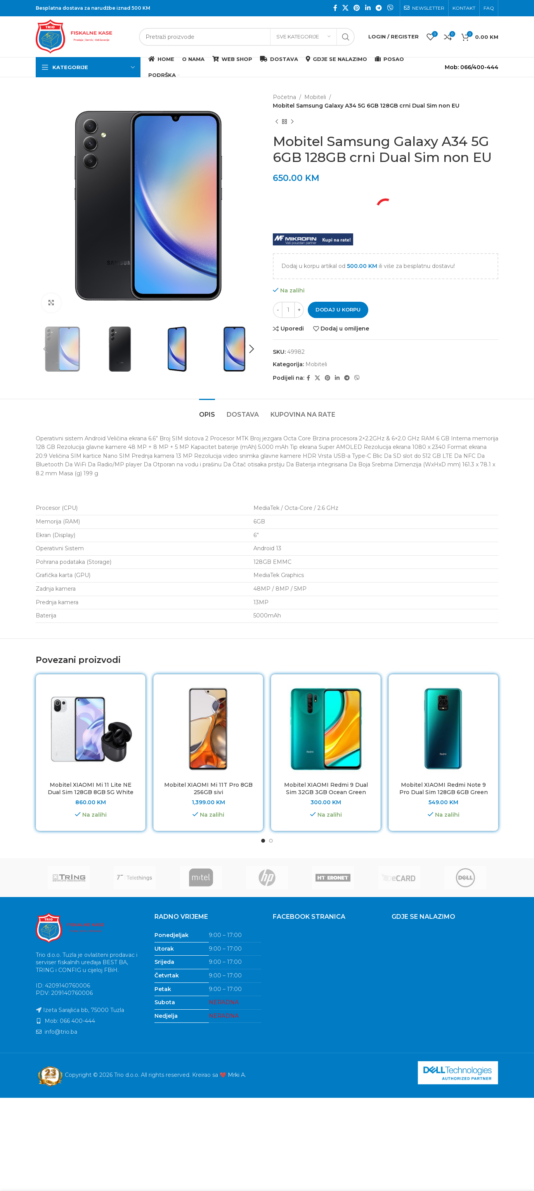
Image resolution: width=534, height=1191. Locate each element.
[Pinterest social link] (356, 8)
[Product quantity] (288, 310)
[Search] (247, 37)
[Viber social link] (390, 8)
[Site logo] (83, 36)
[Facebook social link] (335, 8)
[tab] (207, 411)
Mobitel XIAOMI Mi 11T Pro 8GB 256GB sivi (208, 788)
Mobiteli (315, 97)
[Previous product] (277, 122)
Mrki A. (237, 1075)
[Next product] (292, 122)
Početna (284, 97)
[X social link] (345, 8)
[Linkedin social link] (367, 8)
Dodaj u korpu (338, 309)
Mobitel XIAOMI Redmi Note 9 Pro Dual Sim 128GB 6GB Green (443, 788)
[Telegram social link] (378, 8)
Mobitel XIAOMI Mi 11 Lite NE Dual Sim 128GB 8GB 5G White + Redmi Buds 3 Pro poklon (91, 792)
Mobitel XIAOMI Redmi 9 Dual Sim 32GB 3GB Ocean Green (326, 788)
